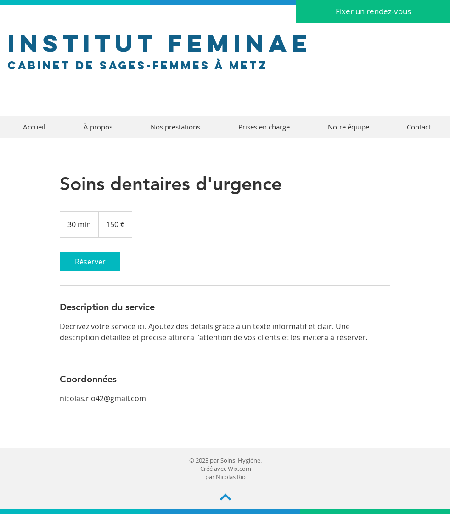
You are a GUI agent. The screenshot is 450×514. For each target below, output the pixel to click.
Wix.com (239, 468)
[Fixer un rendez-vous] (373, 11)
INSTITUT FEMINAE (159, 43)
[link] (90, 261)
